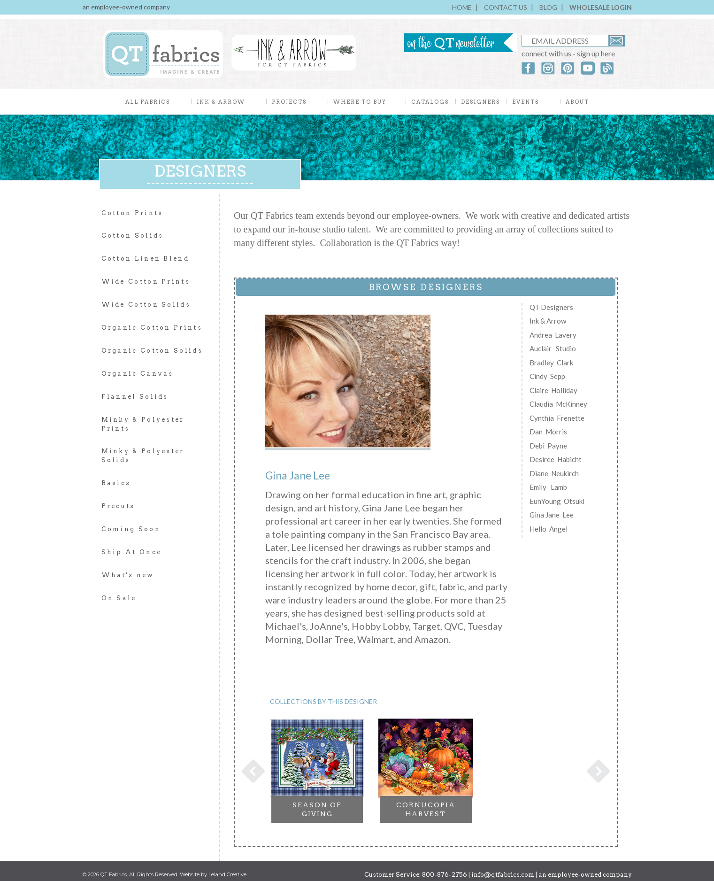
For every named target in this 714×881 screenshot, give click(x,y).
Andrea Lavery (553, 335)
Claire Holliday (553, 390)
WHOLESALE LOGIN (600, 7)
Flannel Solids (135, 396)
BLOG (548, 7)
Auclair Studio (553, 348)
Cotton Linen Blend (145, 258)
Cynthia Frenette (557, 418)
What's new (127, 575)
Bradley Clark (551, 362)
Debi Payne (548, 445)
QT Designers (551, 307)
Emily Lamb (548, 487)
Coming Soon (131, 529)
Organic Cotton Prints (151, 327)
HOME (462, 7)
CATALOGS (430, 102)
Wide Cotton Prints (145, 281)
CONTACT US (505, 7)
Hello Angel (549, 529)
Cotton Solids (132, 235)
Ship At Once (131, 552)
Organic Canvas (137, 373)
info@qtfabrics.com (502, 869)
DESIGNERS (480, 102)
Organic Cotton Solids (152, 350)
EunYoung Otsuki (557, 501)
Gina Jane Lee (552, 514)
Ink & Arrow (548, 321)
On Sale (119, 598)
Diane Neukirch (554, 473)
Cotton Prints (132, 212)
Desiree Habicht (556, 459)
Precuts (118, 506)
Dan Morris (548, 431)
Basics (116, 483)
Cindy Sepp (547, 376)
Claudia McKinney (558, 404)
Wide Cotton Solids (146, 304)
